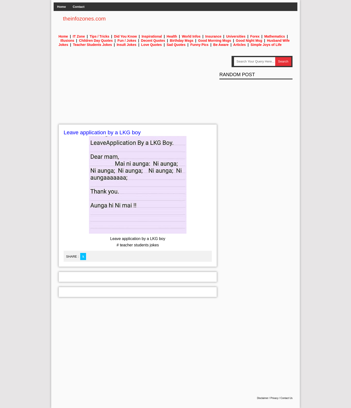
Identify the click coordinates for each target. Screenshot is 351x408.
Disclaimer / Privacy (267, 398)
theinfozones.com (84, 19)
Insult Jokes (126, 45)
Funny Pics (199, 45)
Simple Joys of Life (266, 45)
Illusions (67, 40)
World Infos (191, 36)
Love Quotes (151, 45)
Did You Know (125, 36)
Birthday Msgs (181, 40)
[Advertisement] (137, 90)
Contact (78, 7)
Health (172, 36)
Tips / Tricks (99, 36)
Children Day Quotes (96, 40)
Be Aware (221, 45)
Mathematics (274, 36)
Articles (239, 45)
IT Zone (79, 36)
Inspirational (152, 36)
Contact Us (286, 398)
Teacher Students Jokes (92, 45)
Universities (235, 36)
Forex (255, 36)
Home (61, 7)
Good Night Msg (249, 40)
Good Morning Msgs (214, 40)
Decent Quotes (153, 40)
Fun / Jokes (126, 40)
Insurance (213, 36)
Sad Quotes (175, 45)
